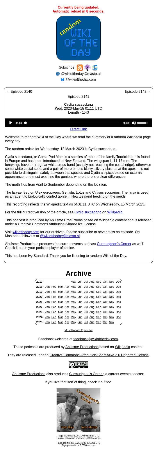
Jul (85, 281)
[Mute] (134, 123)
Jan (47, 286)
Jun (80, 281)
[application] (78, 122)
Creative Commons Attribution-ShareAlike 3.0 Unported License (99, 355)
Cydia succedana (88, 212)
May (73, 281)
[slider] (143, 122)
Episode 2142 (135, 91)
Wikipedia (114, 212)
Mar (60, 286)
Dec (118, 281)
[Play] (11, 123)
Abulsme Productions (81, 347)
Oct (105, 281)
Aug (92, 281)
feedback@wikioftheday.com (95, 339)
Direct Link (78, 129)
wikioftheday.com (25, 232)
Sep (98, 281)
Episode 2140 (21, 91)
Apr (67, 286)
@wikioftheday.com (81, 79)
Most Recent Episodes (78, 330)
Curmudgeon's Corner (114, 244)
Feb (54, 286)
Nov (111, 281)
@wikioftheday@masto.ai (81, 74)
